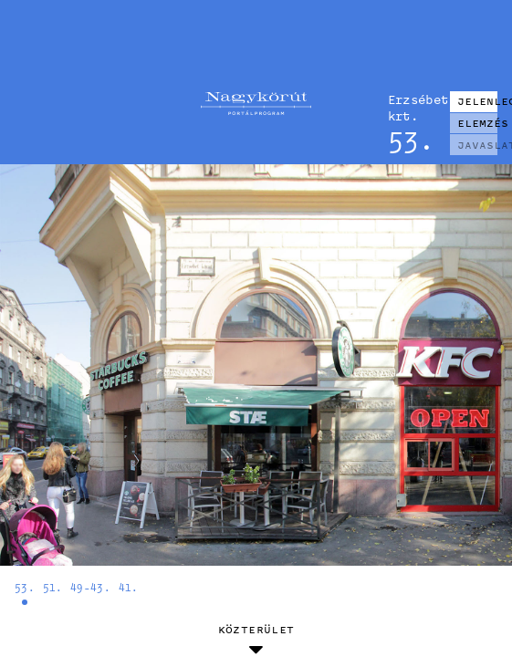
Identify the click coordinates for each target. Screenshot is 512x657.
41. (129, 587)
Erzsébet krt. (411, 107)
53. (25, 587)
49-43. (90, 587)
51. (53, 587)
